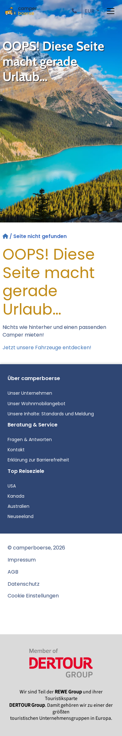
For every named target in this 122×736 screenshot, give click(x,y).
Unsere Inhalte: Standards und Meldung (51, 414)
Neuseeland (21, 516)
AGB (13, 572)
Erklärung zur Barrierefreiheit (38, 460)
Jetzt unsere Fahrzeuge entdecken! (47, 347)
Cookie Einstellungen (33, 595)
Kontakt (16, 449)
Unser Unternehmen (30, 393)
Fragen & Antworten (30, 439)
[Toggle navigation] (110, 11)
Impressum (22, 559)
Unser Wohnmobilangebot (36, 403)
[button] (75, 11)
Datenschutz (24, 584)
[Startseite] (6, 236)
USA (12, 486)
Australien (18, 506)
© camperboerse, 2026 (36, 547)
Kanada (16, 496)
